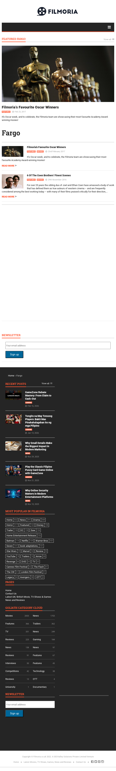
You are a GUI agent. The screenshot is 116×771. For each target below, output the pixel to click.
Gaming (28, 403)
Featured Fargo (14, 39)
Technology (39, 671)
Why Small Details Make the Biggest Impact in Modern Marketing (38, 446)
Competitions (12, 671)
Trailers (37, 623)
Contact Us (11, 593)
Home (11, 375)
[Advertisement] (32, 262)
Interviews (10, 663)
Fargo (11, 132)
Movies (40, 152)
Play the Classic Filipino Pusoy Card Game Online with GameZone (39, 470)
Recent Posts (15, 384)
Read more (8, 166)
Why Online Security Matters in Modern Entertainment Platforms (39, 493)
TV (6, 631)
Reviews (9, 639)
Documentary (40, 687)
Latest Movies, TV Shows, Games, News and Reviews (47, 762)
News (27, 453)
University (10, 687)
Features (6, 112)
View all (107, 39)
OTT (35, 679)
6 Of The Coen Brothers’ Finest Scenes (49, 175)
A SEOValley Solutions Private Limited (69, 757)
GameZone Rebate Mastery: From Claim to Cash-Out (38, 395)
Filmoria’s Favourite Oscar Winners (30, 107)
